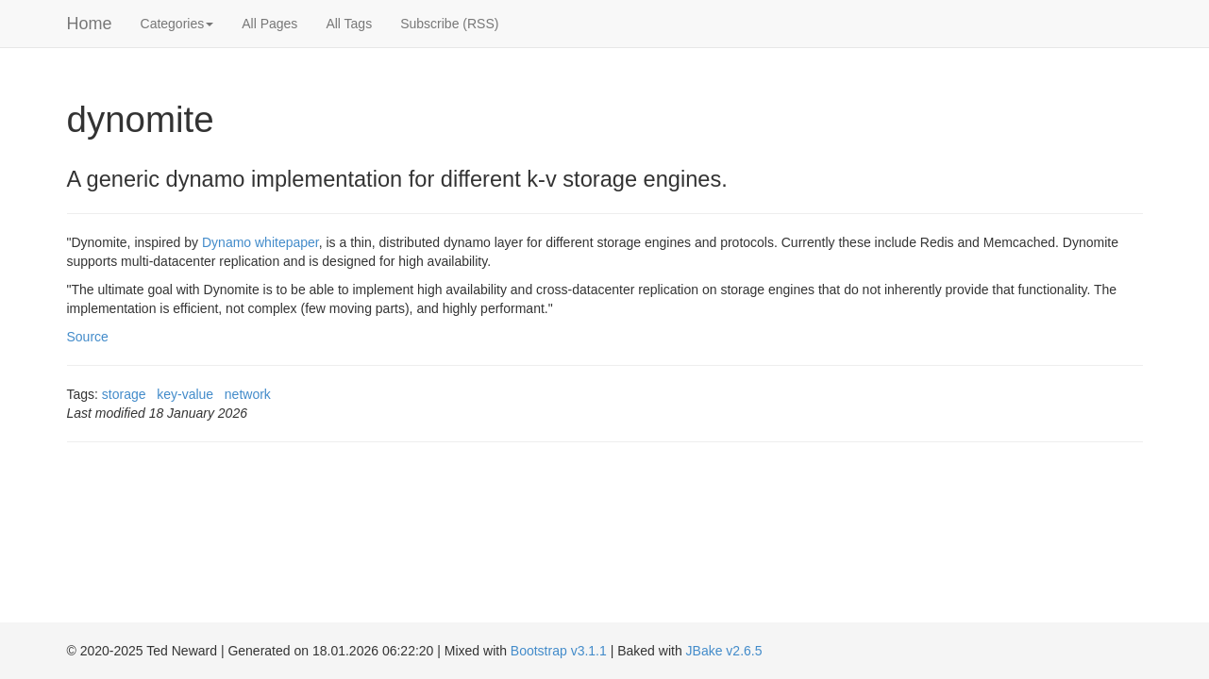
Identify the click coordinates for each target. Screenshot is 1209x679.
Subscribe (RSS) (449, 23)
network (248, 394)
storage (124, 394)
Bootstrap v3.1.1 (559, 650)
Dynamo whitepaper (260, 242)
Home (89, 23)
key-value (185, 394)
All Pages (269, 23)
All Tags (349, 23)
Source (88, 336)
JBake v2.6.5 (724, 650)
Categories (177, 23)
